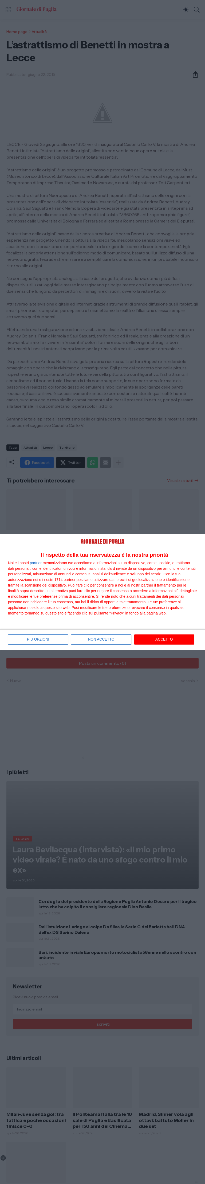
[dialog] (102, 592)
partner (36, 563)
